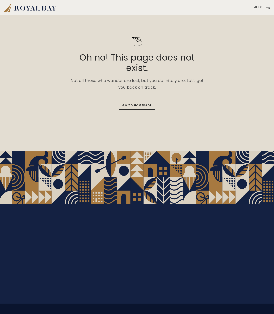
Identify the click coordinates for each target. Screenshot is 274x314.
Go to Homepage (137, 105)
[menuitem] (31, 7)
